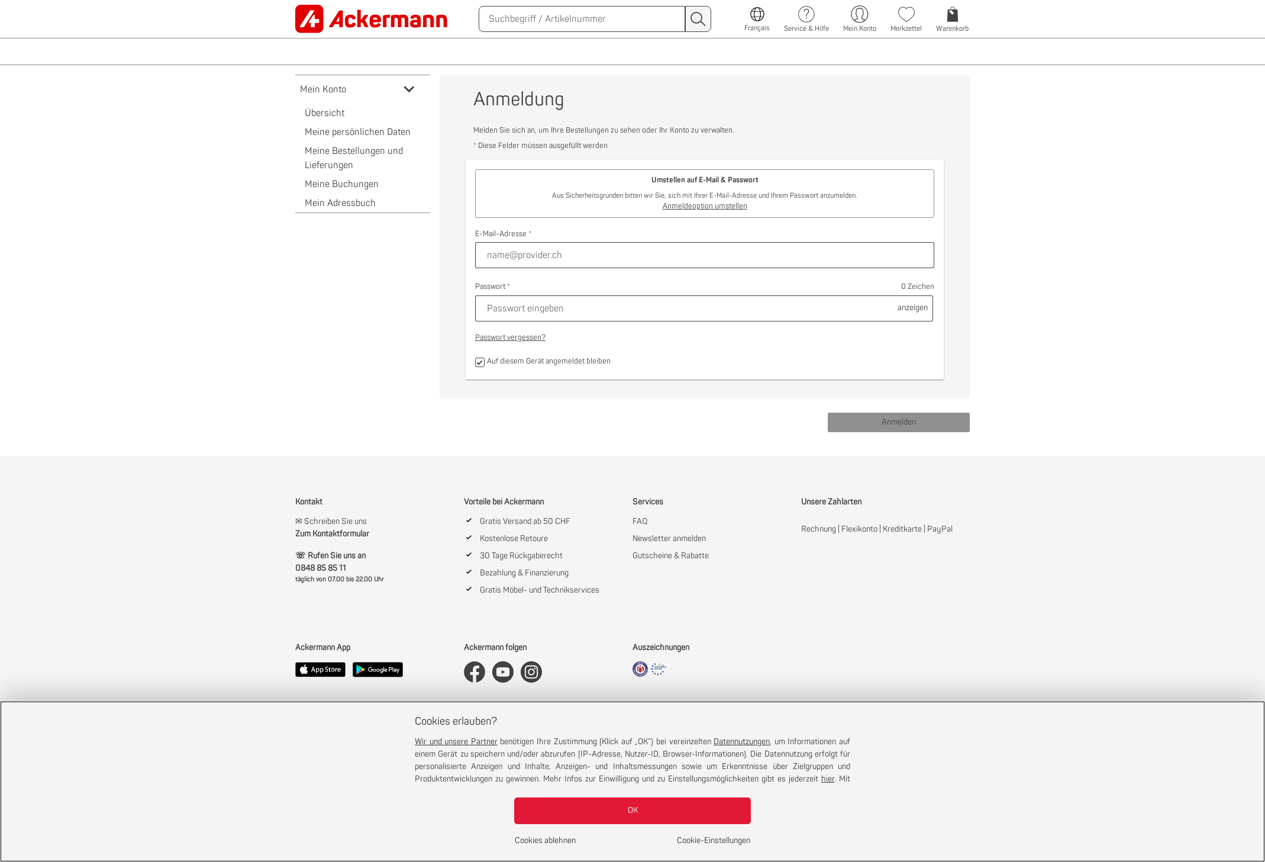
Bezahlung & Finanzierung (524, 573)
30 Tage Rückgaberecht (521, 556)
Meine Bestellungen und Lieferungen (354, 158)
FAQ (640, 521)
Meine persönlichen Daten (358, 132)
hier (827, 779)
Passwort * (492, 287)
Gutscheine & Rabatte (670, 556)
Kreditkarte (902, 529)
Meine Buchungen (342, 184)
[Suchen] (582, 19)
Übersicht (324, 113)
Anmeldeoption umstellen (705, 206)
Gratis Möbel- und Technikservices (539, 590)
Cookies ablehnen (545, 841)
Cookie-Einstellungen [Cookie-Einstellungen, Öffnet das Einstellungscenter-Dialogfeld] (713, 841)
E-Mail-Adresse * (503, 234)
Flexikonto (859, 529)
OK (633, 810)
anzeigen (913, 308)
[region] (632, 781)
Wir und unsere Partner (456, 742)
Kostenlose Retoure (514, 539)
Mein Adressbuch (340, 203)
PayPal (940, 529)
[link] (372, 19)
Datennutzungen (742, 742)
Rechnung (818, 529)
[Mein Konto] (859, 19)
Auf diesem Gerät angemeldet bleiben (543, 362)
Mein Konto (358, 89)
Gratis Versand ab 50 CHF (525, 521)
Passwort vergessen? (510, 338)
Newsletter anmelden (669, 539)
